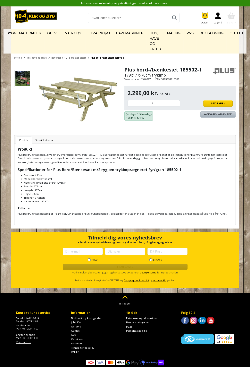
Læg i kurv (207, 86)
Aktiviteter (77, 326)
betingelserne (148, 254)
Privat (95, 242)
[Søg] (174, 18)
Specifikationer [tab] (44, 122)
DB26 (129, 309)
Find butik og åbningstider (86, 300)
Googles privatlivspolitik (136, 262)
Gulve (58, 32)
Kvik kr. (75, 334)
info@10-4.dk (31, 300)
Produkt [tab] (24, 122)
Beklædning (202, 32)
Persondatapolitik (136, 313)
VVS (185, 32)
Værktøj (74, 32)
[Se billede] (22, 61)
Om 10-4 (76, 309)
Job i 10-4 (76, 304)
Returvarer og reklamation (141, 300)
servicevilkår (159, 262)
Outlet (222, 32)
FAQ (73, 317)
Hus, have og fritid (147, 32)
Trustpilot (186, 311)
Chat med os (23, 324)
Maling (172, 32)
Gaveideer (77, 321)
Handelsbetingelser (137, 304)
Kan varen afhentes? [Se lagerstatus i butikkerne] (218, 96)
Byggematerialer (36, 32)
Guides (75, 313)
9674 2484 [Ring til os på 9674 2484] (32, 303)
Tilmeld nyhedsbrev (82, 330)
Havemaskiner (116, 32)
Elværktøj (93, 32)
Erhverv (157, 242)
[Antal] (154, 86)
